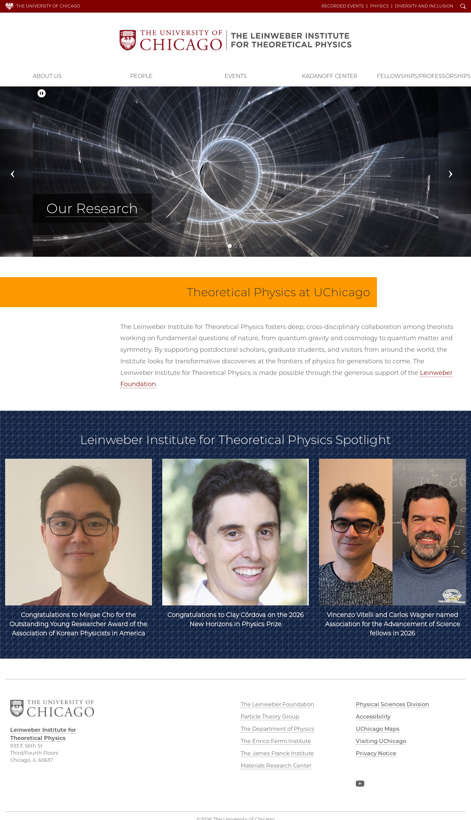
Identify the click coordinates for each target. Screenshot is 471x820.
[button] (19, 171)
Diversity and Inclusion (424, 6)
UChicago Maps (377, 729)
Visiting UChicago (381, 741)
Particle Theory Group (270, 716)
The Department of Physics (277, 729)
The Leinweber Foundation (277, 704)
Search (463, 7)
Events (236, 76)
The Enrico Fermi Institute (276, 741)
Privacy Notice (376, 753)
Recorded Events (342, 6)
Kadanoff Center (330, 76)
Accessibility (373, 716)
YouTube (360, 785)
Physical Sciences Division (392, 704)
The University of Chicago (48, 6)
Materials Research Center (276, 765)
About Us (47, 76)
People (141, 76)
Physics (379, 6)
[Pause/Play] (41, 93)
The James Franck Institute (277, 753)
